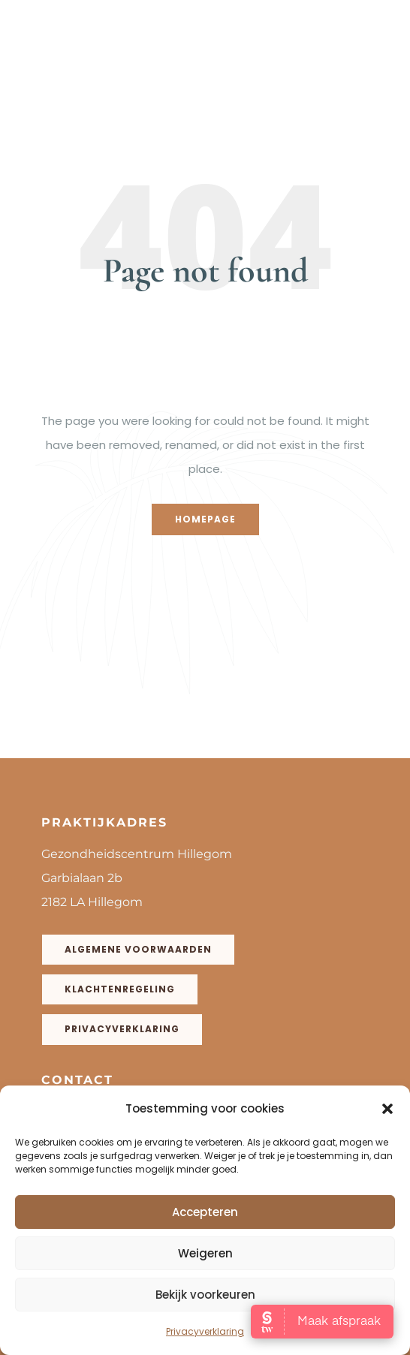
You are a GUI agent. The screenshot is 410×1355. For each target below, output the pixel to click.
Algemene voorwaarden (138, 949)
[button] (387, 1108)
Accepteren (205, 1212)
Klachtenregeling (120, 989)
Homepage (205, 519)
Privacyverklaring (205, 1331)
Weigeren (205, 1253)
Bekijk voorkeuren (205, 1294)
